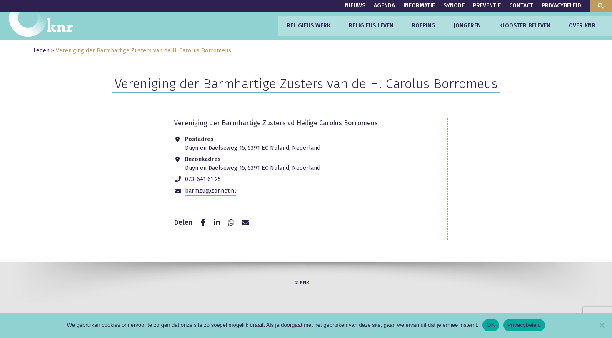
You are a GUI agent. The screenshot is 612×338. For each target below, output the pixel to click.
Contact (521, 5)
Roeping (423, 25)
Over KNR (582, 25)
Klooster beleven (524, 25)
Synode (454, 5)
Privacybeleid (561, 5)
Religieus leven (371, 25)
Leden (41, 50)
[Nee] (601, 325)
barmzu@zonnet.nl (210, 190)
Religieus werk (308, 25)
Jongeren (467, 25)
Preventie (487, 5)
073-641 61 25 (203, 179)
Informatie (419, 5)
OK (491, 325)
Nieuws (355, 5)
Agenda (384, 5)
